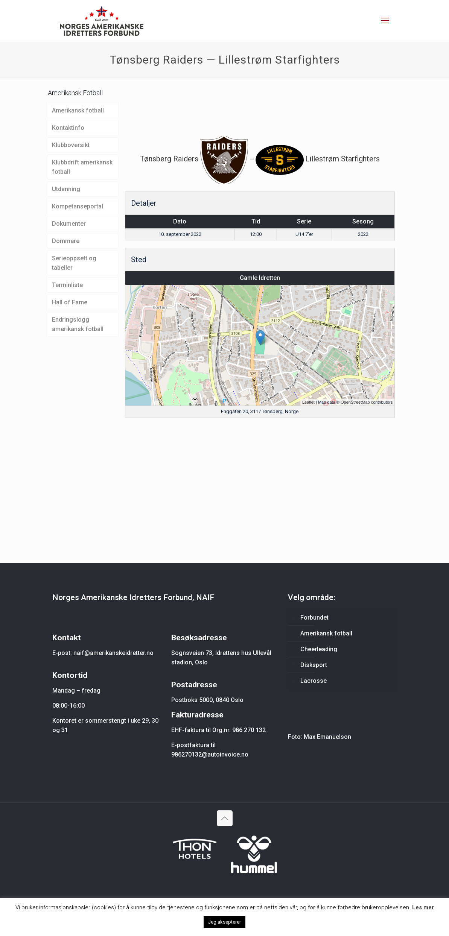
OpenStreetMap (355, 402)
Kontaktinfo (68, 127)
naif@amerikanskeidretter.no (113, 652)
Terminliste (67, 285)
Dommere (65, 241)
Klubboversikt (71, 145)
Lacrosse (313, 680)
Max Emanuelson (327, 736)
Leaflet (308, 402)
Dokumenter (69, 223)
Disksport (313, 665)
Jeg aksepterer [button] (224, 922)
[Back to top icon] (225, 818)
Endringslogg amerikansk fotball (77, 324)
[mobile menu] (385, 20)
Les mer (423, 907)
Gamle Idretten (260, 277)
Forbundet (314, 617)
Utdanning (66, 189)
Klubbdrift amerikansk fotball (82, 167)
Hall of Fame (69, 302)
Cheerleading (318, 649)
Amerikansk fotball (78, 110)
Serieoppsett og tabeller (74, 263)
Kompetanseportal (77, 206)
